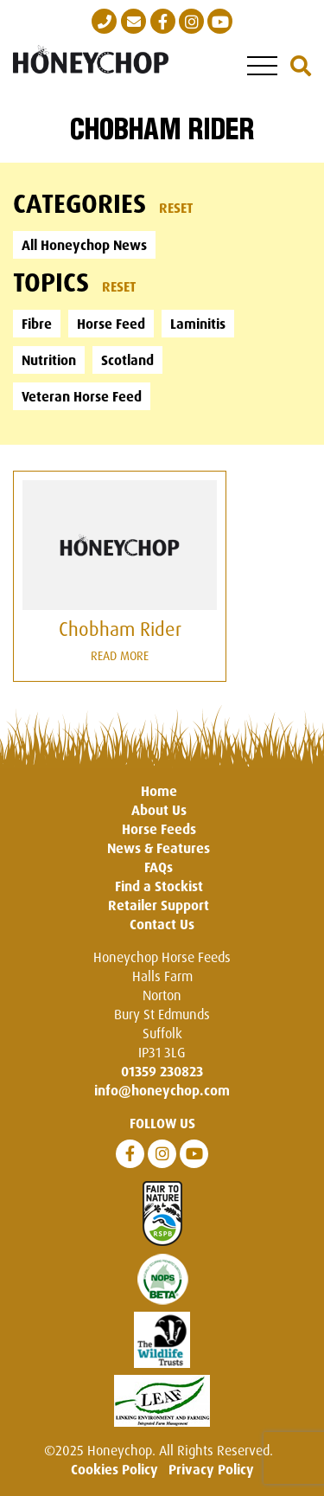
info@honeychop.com (162, 1090)
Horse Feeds (159, 829)
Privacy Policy (211, 1469)
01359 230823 (162, 1071)
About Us (159, 810)
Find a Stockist (159, 886)
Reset (176, 207)
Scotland (127, 360)
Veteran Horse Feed (82, 396)
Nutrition (49, 360)
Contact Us (162, 924)
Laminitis (198, 323)
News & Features (158, 848)
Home (159, 790)
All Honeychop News (84, 245)
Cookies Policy (114, 1469)
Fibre (37, 323)
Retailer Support (158, 905)
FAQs (158, 867)
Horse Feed (111, 323)
